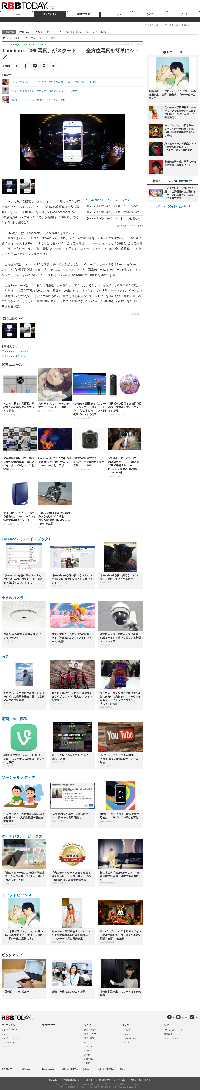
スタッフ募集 (144, 1080)
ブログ (87, 1054)
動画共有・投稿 (14, 719)
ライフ (150, 14)
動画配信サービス (172, 1034)
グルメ (127, 1030)
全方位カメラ (13, 598)
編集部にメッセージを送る (132, 225)
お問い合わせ (53, 1080)
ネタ (6, 1034)
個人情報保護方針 (103, 1080)
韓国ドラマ (91, 32)
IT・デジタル (50, 14)
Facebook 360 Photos (16, 351)
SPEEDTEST (83, 14)
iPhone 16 (24, 32)
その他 (7, 1046)
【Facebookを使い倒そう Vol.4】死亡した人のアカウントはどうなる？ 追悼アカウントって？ (136, 206)
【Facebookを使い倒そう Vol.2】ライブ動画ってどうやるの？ (120, 218)
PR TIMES (7, 1069)
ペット (127, 1034)
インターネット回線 (173, 1030)
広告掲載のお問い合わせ (72, 1080)
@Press (26, 1069)
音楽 (86, 1042)
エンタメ (117, 14)
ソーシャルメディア (18, 778)
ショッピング (10, 1042)
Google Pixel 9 (73, 32)
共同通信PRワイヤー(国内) (75, 1069)
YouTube (185, 1017)
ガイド (183, 14)
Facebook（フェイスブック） (110, 200)
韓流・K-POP (90, 1034)
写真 (5, 656)
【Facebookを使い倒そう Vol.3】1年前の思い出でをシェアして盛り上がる (126, 212)
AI (61, 32)
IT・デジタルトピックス (22, 836)
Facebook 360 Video (16, 356)
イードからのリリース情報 (125, 1080)
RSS (197, 1017)
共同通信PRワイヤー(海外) (111, 1069)
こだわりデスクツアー (44, 32)
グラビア (88, 1050)
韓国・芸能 (89, 1038)
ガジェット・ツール (13, 1038)
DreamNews (48, 1069)
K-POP (104, 32)
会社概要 (89, 1080)
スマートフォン (11, 1030)
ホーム (16, 14)
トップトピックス (17, 895)
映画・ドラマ (90, 1030)
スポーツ (88, 1046)
